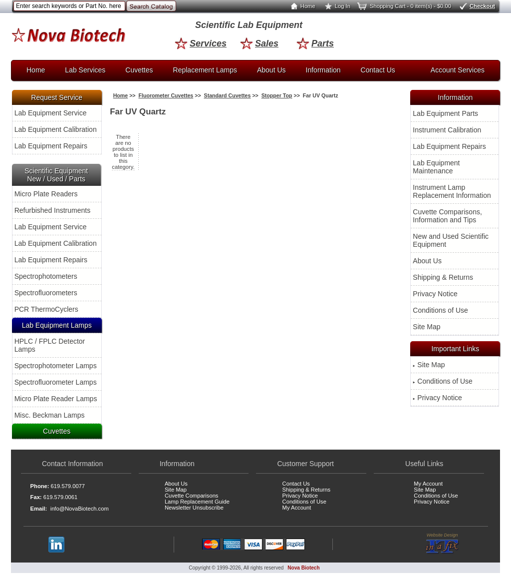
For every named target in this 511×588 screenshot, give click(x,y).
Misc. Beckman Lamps (49, 415)
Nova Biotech (303, 568)
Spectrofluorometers (45, 293)
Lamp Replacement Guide (197, 502)
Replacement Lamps (205, 70)
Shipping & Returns (443, 277)
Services (201, 43)
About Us (271, 70)
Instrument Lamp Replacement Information (452, 191)
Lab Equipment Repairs (50, 146)
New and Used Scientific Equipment (451, 240)
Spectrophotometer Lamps (55, 366)
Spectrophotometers (45, 276)
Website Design (442, 544)
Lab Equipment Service (50, 113)
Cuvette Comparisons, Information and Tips (447, 216)
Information (323, 70)
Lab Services (85, 70)
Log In (335, 6)
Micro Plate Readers (46, 194)
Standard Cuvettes (227, 95)
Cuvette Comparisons (192, 496)
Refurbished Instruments (52, 210)
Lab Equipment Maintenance (436, 167)
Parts (315, 43)
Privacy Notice (435, 294)
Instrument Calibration (447, 130)
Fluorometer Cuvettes (165, 95)
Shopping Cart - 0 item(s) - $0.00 (403, 6)
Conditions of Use (440, 310)
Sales (259, 43)
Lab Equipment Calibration (55, 129)
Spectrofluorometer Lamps (55, 382)
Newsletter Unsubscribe (194, 508)
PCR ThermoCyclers (46, 309)
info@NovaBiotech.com (79, 509)
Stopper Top (276, 95)
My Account (296, 508)
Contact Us (378, 70)
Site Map (426, 327)
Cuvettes (139, 70)
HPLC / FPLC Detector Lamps (49, 345)
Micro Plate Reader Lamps (55, 399)
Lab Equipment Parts (445, 113)
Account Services (458, 70)
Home (300, 6)
